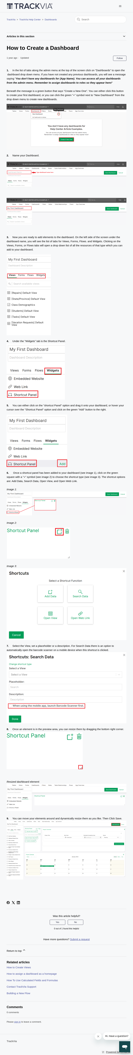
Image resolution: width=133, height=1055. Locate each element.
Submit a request (80, 939)
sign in (17, 1022)
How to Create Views (19, 967)
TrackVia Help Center (30, 19)
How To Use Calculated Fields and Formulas (32, 980)
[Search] (100, 19)
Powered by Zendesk (118, 1052)
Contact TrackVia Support (21, 986)
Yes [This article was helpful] (57, 922)
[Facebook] (8, 902)
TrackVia (11, 19)
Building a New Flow (18, 993)
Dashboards (51, 19)
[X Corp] (13, 902)
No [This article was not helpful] (75, 922)
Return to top (16, 950)
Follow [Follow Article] (120, 58)
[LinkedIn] (18, 902)
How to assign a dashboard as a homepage (32, 973)
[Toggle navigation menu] (120, 6)
